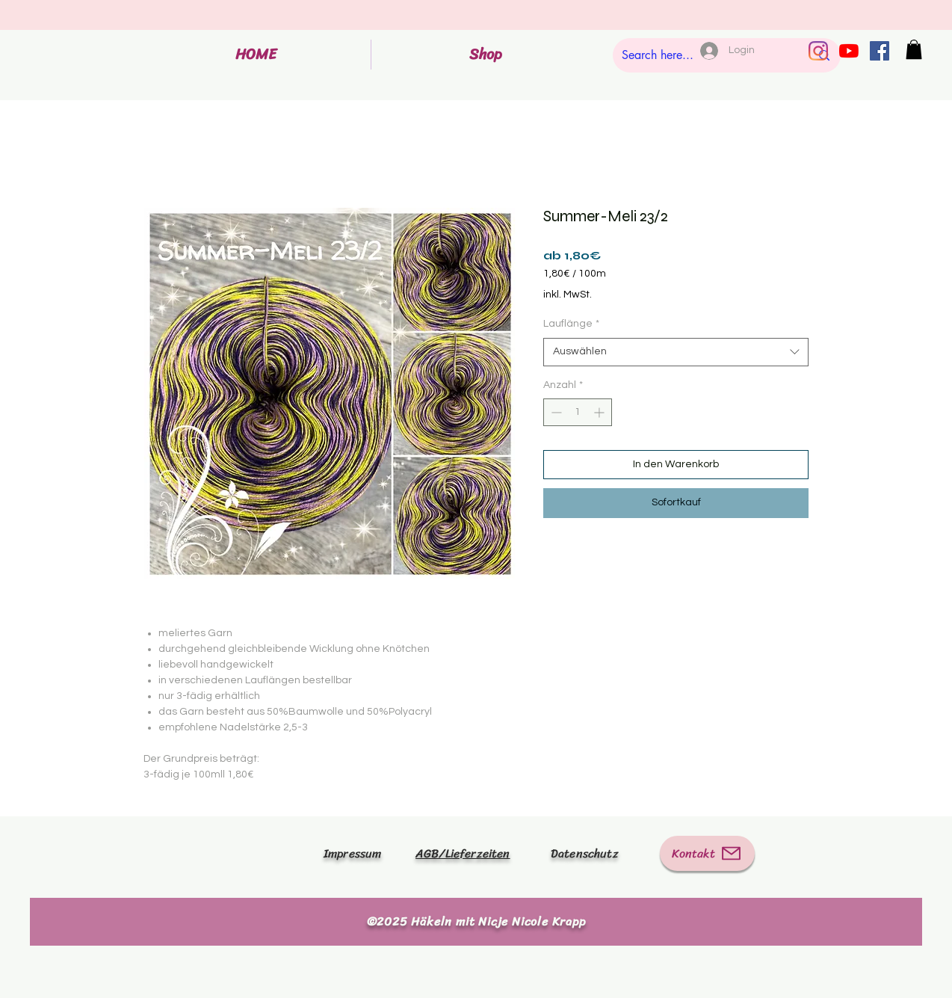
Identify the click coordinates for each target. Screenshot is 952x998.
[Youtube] (849, 51)
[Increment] (600, 412)
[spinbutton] (577, 412)
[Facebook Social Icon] (879, 51)
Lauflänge (571, 323)
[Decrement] (554, 412)
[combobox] (676, 352)
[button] (914, 49)
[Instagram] (818, 51)
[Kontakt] (707, 853)
